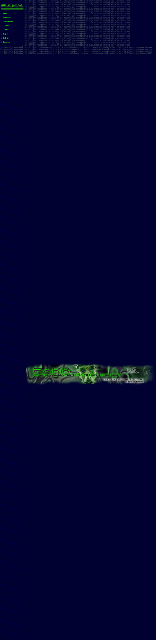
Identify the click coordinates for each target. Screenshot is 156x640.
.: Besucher (5, 42)
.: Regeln (4, 34)
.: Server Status (7, 22)
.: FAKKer (5, 26)
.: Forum (4, 30)
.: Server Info (6, 17)
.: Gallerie (5, 38)
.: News (4, 13)
